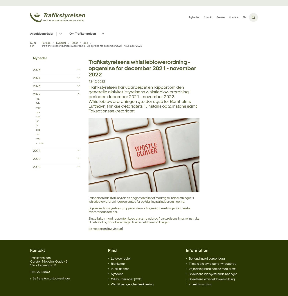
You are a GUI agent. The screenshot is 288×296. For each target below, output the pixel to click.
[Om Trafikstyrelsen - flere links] (102, 34)
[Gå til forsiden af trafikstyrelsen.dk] (57, 17)
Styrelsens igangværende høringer (213, 274)
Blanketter (118, 263)
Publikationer (120, 269)
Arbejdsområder (41, 33)
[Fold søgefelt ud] (253, 17)
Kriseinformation (200, 284)
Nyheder (117, 274)
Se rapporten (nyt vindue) (106, 229)
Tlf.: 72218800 (40, 272)
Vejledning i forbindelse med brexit (212, 269)
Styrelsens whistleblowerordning (212, 279)
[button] (77, 70)
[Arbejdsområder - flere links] (60, 34)
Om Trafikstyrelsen (82, 33)
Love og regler (121, 258)
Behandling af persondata (207, 258)
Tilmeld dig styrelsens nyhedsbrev (212, 263)
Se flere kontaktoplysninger (51, 278)
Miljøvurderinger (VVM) (126, 279)
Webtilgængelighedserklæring (132, 284)
